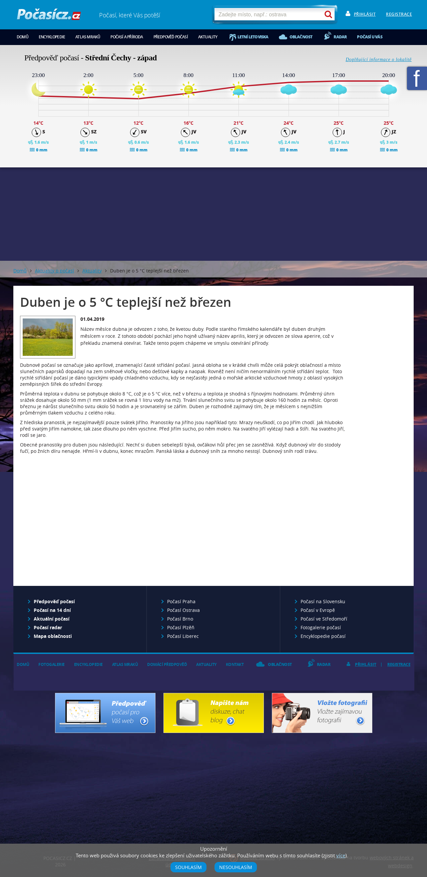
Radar (340, 37)
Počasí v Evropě (318, 610)
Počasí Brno (180, 619)
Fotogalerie (51, 664)
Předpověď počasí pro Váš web (105, 713)
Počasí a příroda (126, 37)
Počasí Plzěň (180, 627)
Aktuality (208, 37)
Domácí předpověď (167, 664)
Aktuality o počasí (54, 270)
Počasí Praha (181, 601)
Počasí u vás (369, 37)
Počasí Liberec (183, 636)
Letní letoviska (253, 37)
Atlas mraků (87, 37)
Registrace (399, 14)
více (340, 855)
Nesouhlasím (235, 867)
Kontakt (235, 664)
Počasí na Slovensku (323, 601)
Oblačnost (301, 37)
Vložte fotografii (322, 713)
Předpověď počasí (170, 37)
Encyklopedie (52, 37)
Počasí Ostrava (183, 610)
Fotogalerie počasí (321, 627)
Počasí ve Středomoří (324, 619)
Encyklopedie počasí (323, 636)
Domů (22, 37)
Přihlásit (365, 14)
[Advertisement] (213, 214)
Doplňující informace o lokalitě (379, 59)
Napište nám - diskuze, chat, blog (213, 713)
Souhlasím (188, 867)
